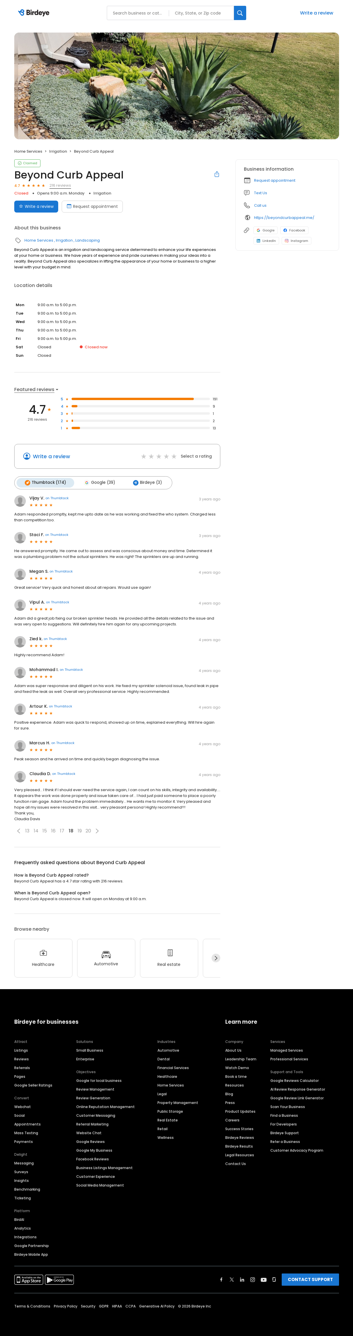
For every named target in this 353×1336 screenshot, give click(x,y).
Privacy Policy (65, 1305)
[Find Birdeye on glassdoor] (274, 1279)
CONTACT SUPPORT (310, 1279)
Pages (19, 1075)
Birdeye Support (284, 1132)
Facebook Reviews (92, 1158)
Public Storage (170, 1110)
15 (44, 830)
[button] (19, 830)
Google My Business (94, 1149)
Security (88, 1305)
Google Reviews (90, 1140)
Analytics (22, 1227)
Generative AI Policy (157, 1305)
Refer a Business (285, 1140)
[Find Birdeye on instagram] (252, 1279)
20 (88, 830)
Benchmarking (27, 1188)
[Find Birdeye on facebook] (221, 1279)
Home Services (28, 151)
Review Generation (93, 1097)
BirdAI (19, 1218)
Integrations (25, 1236)
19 (80, 830)
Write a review (316, 13)
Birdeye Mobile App (31, 1253)
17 (62, 830)
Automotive (168, 1049)
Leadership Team (240, 1058)
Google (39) (97, 482)
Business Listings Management (104, 1166)
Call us (260, 205)
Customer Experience (95, 1175)
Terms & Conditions (32, 1305)
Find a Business (284, 1114)
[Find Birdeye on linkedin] (242, 1279)
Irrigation (58, 151)
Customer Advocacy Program (296, 1149)
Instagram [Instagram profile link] (296, 240)
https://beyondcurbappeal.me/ (284, 217)
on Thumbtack (57, 497)
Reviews (21, 1058)
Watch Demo (237, 1066)
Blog (229, 1093)
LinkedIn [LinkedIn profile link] (266, 240)
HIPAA (117, 1305)
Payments (23, 1140)
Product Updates (240, 1110)
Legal (162, 1093)
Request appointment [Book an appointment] (92, 206)
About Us (233, 1049)
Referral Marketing (92, 1123)
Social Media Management (100, 1184)
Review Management (95, 1088)
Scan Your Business (287, 1105)
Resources (234, 1084)
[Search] (240, 13)
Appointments (27, 1123)
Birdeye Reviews (239, 1136)
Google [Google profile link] (265, 230)
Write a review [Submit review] (36, 206)
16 (53, 830)
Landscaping (87, 240)
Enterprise (85, 1058)
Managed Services (286, 1049)
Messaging (24, 1162)
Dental (163, 1058)
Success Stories (239, 1127)
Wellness (165, 1136)
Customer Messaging (95, 1114)
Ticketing (22, 1197)
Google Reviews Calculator (294, 1079)
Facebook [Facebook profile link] (294, 230)
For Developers (283, 1123)
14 (36, 830)
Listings (21, 1049)
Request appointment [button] (274, 180)
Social (19, 1114)
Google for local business (99, 1079)
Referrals (22, 1066)
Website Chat (89, 1132)
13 (27, 830)
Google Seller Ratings (33, 1084)
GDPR (104, 1305)
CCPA (130, 1305)
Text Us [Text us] (260, 193)
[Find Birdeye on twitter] (232, 1279)
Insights (21, 1179)
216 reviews (60, 185)
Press (230, 1101)
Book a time (236, 1075)
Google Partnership (31, 1244)
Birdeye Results (239, 1145)
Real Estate (167, 1119)
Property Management (177, 1101)
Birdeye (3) (144, 482)
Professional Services (289, 1058)
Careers (232, 1119)
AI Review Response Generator (297, 1088)
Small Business (89, 1049)
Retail (162, 1127)
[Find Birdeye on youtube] (264, 1279)
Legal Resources (239, 1154)
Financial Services (173, 1066)
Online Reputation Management (105, 1105)
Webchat (22, 1105)
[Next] (216, 957)
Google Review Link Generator (297, 1097)
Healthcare (167, 1075)
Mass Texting (26, 1132)
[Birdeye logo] (35, 13)
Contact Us (235, 1162)
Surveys (21, 1171)
